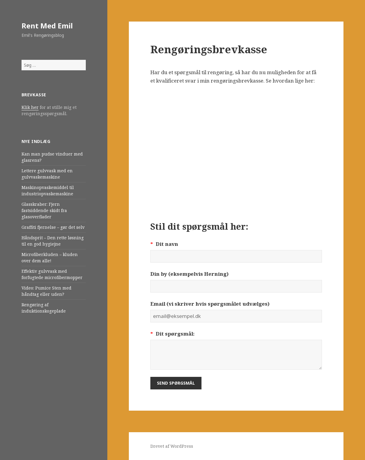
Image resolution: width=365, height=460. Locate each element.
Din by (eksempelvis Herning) (189, 273)
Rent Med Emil (47, 26)
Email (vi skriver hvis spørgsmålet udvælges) (210, 303)
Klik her (30, 107)
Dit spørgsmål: (172, 333)
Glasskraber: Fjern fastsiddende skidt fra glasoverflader (44, 210)
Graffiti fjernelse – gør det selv (53, 227)
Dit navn (164, 243)
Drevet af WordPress (171, 446)
